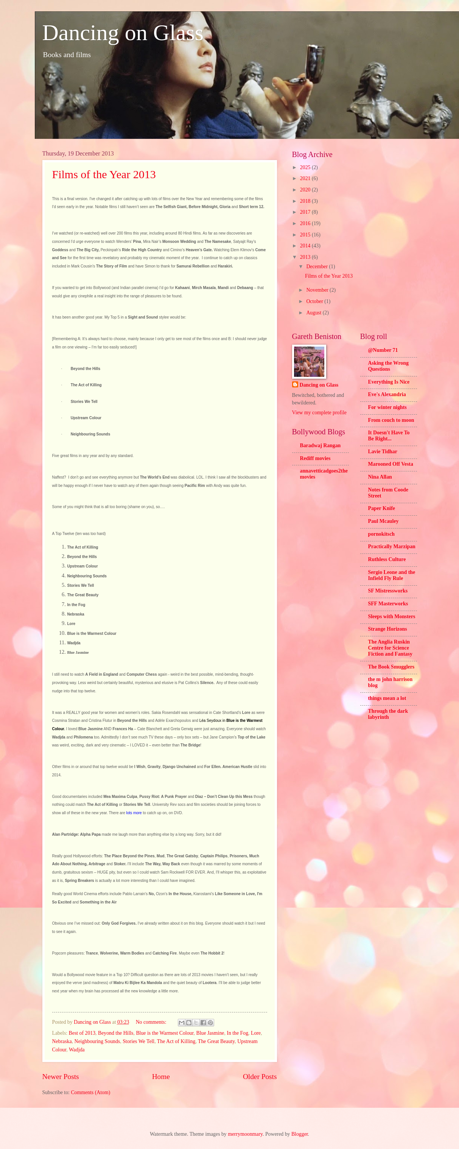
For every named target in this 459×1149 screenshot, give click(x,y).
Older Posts (260, 1077)
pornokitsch (381, 534)
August (314, 313)
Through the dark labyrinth (388, 714)
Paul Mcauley (383, 521)
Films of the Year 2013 (104, 174)
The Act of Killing (176, 1041)
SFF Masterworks (388, 603)
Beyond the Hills (116, 1033)
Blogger (299, 1134)
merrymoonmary (245, 1134)
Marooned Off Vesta (390, 464)
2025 (306, 167)
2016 (306, 223)
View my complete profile (319, 412)
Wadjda (77, 1050)
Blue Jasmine (210, 1033)
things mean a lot (387, 698)
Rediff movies (315, 458)
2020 (306, 190)
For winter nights (387, 407)
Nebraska (62, 1041)
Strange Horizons (387, 629)
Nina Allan (380, 477)
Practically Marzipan (391, 546)
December (317, 266)
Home (161, 1077)
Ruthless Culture (387, 559)
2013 (306, 257)
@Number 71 (383, 350)
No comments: (152, 1022)
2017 (306, 212)
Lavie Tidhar (382, 451)
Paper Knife (381, 508)
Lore (256, 1033)
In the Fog (237, 1033)
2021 (306, 178)
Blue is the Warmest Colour (164, 1033)
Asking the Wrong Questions (388, 366)
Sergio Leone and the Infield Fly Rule (391, 575)
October (315, 301)
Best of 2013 (82, 1033)
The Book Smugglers (391, 667)
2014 (306, 246)
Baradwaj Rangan (320, 445)
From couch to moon (391, 420)
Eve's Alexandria (387, 394)
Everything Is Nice (389, 382)
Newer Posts (60, 1077)
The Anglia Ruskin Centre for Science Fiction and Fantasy (390, 648)
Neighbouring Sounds (97, 1041)
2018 (306, 201)
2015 (306, 235)
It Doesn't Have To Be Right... (389, 436)
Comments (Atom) (90, 1092)
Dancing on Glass (123, 32)
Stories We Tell (138, 1041)
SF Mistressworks (388, 591)
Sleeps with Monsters (391, 616)
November (318, 290)
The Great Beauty (216, 1041)
